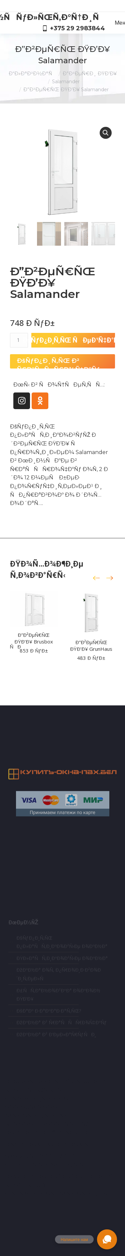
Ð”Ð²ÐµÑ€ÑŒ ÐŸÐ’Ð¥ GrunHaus (91, 645)
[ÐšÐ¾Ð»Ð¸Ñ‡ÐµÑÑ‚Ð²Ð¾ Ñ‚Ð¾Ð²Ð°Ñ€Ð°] (19, 340)
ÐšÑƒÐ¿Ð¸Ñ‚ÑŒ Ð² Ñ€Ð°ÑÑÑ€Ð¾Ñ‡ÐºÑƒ (58, 363)
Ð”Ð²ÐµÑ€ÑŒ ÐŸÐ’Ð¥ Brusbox (33, 638)
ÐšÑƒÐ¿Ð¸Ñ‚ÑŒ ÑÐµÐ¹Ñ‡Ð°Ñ (73, 340)
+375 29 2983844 (73, 28)
